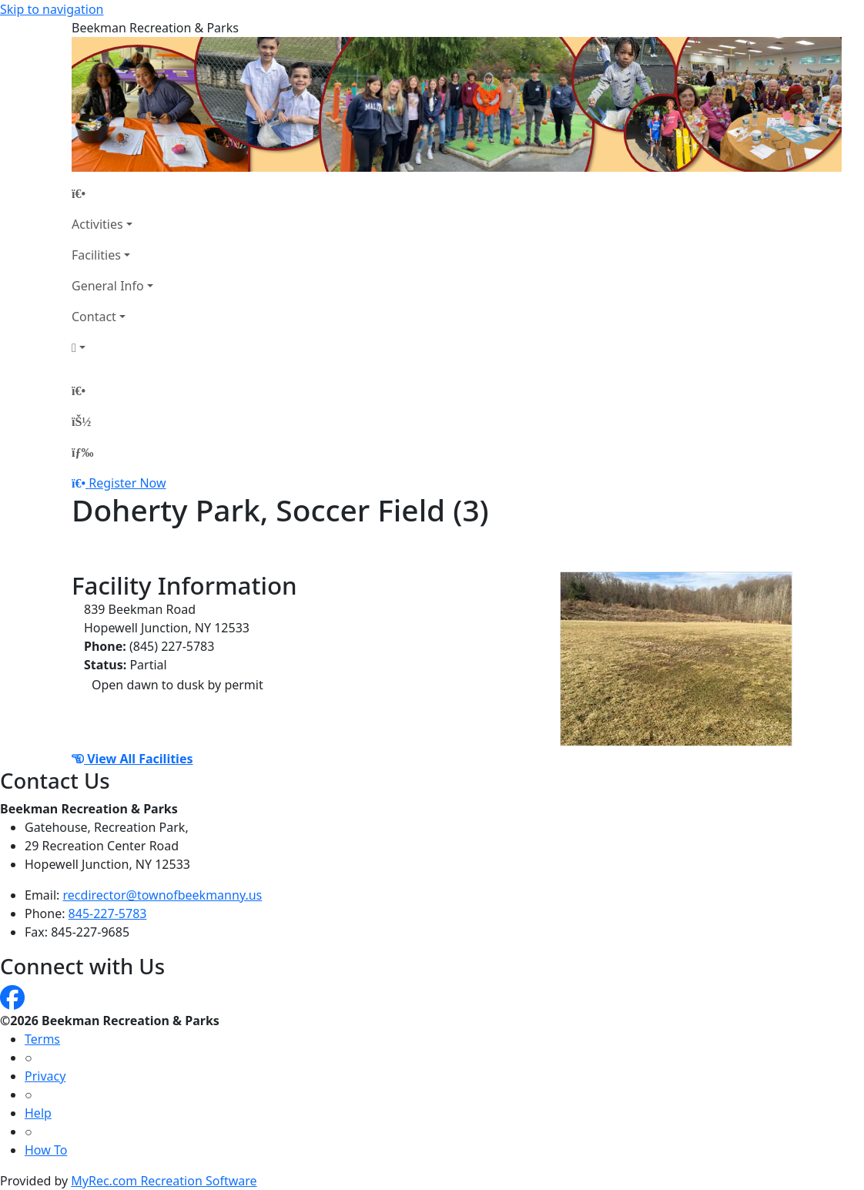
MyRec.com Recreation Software (163, 1180)
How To (46, 1149)
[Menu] (82, 452)
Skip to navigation (51, 9)
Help (38, 1113)
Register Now (127, 482)
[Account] (112, 347)
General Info (108, 285)
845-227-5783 (108, 913)
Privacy (45, 1076)
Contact (94, 316)
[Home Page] (112, 193)
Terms (42, 1039)
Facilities (96, 254)
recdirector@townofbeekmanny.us (163, 895)
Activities (97, 224)
